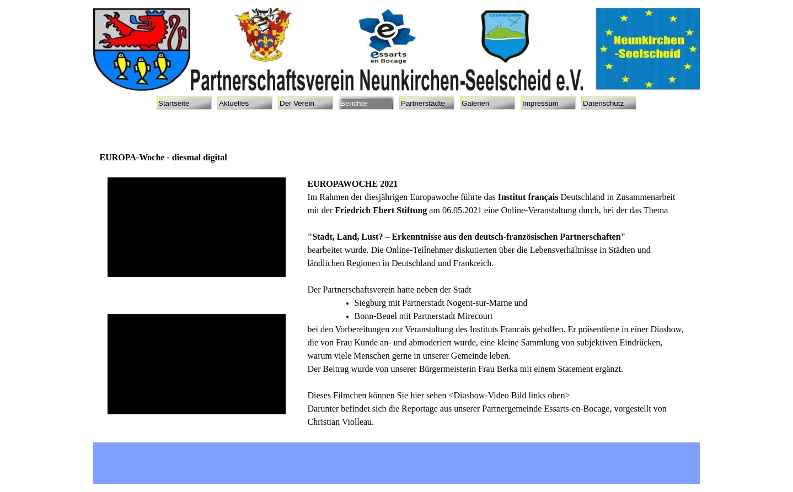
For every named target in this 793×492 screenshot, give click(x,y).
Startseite (173, 103)
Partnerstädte (423, 103)
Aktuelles (234, 103)
